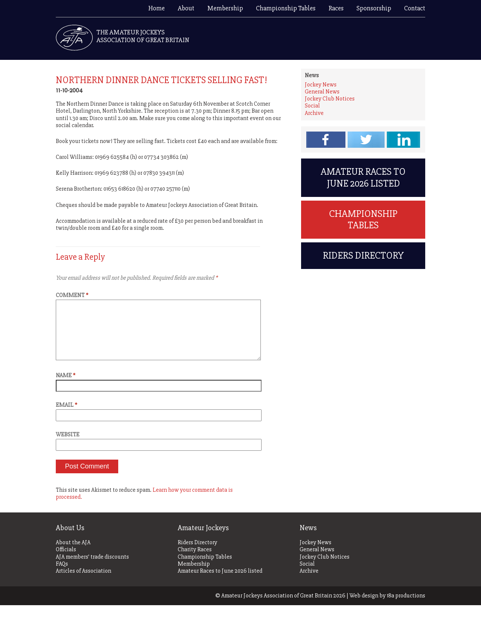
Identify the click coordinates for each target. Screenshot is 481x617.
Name (65, 387)
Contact (414, 8)
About (186, 8)
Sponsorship (374, 8)
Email (66, 416)
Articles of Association (83, 582)
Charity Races (195, 561)
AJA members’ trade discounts (92, 568)
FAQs (62, 575)
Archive (314, 113)
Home (156, 8)
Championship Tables (285, 8)
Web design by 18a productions (387, 607)
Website (67, 446)
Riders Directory (363, 274)
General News (322, 91)
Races (336, 8)
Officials (66, 561)
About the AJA (73, 554)
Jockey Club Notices (330, 98)
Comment (72, 295)
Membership (225, 8)
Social (312, 105)
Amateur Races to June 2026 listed (363, 184)
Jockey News (321, 84)
